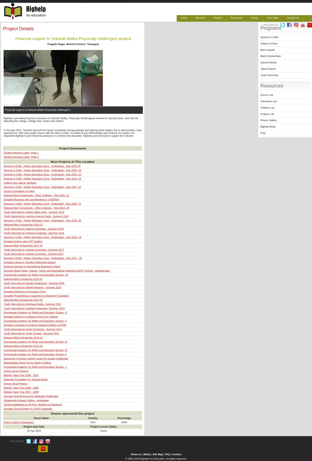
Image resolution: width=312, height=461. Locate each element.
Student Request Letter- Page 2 (21, 157)
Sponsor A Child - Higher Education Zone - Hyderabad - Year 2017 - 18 (43, 258)
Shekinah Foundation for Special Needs (26, 379)
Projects (218, 18)
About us (200, 18)
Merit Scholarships (270, 56)
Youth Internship (269, 75)
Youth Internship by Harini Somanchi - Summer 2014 (33, 329)
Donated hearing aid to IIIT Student (23, 241)
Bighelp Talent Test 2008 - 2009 (21, 387)
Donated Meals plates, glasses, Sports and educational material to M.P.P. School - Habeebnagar (57, 270)
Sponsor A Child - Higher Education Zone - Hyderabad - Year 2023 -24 (42, 174)
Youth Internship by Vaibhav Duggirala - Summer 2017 (34, 254)
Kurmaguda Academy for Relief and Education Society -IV (35, 341)
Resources (237, 18)
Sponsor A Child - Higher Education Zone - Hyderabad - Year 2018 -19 (42, 237)
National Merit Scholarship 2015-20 (23, 300)
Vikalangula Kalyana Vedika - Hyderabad (26, 400)
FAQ (262, 133)
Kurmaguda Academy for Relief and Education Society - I (35, 367)
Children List (267, 107)
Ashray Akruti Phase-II (16, 371)
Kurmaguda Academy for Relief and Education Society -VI (35, 312)
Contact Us (293, 18)
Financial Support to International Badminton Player (32, 266)
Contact (176, 454)
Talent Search (268, 69)
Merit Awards (267, 50)
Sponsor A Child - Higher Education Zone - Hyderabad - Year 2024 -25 (42, 170)
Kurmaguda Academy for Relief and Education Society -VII (36, 275)
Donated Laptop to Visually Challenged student (30, 262)
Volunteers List (268, 101)
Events (254, 18)
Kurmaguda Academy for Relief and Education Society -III (35, 350)
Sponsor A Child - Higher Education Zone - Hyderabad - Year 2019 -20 (42, 220)
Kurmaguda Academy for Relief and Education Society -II (35, 354)
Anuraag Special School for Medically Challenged (31, 396)
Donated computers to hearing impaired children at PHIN (35, 325)
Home (184, 18)
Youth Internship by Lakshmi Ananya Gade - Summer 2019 (36, 216)
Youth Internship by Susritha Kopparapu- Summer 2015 (34, 308)
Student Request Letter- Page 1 (21, 152)
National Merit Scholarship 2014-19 (23, 337)
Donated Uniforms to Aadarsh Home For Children (31, 316)
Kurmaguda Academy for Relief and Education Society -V (35, 321)
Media (146, 454)
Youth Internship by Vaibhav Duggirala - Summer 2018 (34, 229)
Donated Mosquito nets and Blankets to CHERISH (31, 199)
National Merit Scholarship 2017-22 (23, 245)
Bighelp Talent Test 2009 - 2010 (21, 375)
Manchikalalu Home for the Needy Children (27, 362)
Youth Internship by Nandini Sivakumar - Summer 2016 (34, 283)
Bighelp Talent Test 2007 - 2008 (21, 392)
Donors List (266, 95)
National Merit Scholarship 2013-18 (23, 346)
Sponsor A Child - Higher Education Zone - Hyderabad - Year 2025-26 (42, 166)
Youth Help (272, 18)
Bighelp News (268, 126)
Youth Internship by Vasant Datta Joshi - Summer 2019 (34, 212)
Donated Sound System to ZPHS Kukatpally (28, 408)
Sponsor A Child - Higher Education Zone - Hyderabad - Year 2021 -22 (42, 187)
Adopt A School (268, 43)
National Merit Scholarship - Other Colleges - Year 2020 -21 (36, 195)
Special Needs (268, 62)
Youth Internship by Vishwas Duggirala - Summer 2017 (34, 249)
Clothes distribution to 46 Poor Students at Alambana (33, 404)
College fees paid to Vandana (20, 182)
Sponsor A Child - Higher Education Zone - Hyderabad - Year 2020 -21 (42, 203)
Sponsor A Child (269, 37)
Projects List (267, 114)
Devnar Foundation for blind (19, 191)
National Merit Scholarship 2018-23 (23, 224)
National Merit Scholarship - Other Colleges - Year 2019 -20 (36, 208)
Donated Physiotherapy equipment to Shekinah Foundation (36, 295)
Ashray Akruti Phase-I (16, 383)
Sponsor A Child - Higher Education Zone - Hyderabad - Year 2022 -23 (42, 178)
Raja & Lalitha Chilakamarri (19, 422)
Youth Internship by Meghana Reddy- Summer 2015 (32, 304)
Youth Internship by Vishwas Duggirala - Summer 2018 (34, 233)
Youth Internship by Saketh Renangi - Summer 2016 (32, 287)
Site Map (158, 454)
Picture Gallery (268, 120)
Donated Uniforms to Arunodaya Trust (24, 291)
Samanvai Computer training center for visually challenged (36, 358)
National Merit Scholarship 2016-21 (23, 279)
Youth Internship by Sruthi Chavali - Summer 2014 (31, 333)
